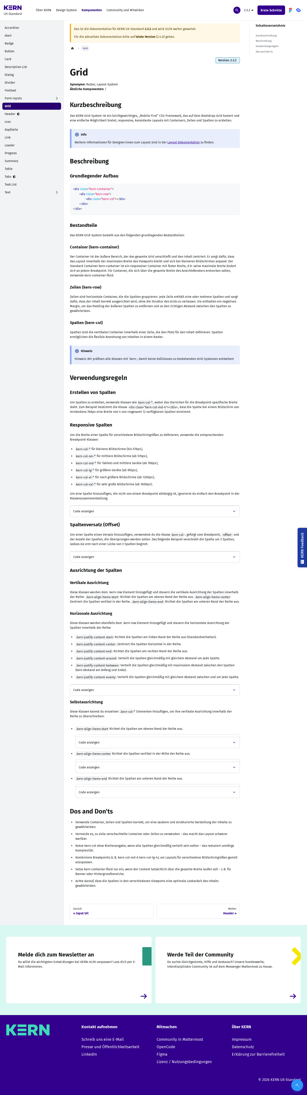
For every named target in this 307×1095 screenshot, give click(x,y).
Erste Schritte (271, 10)
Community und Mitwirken (125, 10)
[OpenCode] (298, 10)
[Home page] (72, 48)
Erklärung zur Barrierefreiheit (258, 1054)
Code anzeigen (83, 511)
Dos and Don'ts (264, 51)
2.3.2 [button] (247, 10)
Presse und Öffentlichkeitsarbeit (110, 1046)
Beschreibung (264, 40)
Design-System (66, 10)
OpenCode (166, 1046)
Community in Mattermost (180, 1039)
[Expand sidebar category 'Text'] (56, 192)
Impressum (242, 1039)
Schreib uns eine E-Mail (102, 1039)
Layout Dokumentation (183, 142)
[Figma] (290, 10)
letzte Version (145, 37)
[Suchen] (236, 10)
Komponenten (92, 10)
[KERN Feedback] (302, 547)
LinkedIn (89, 1054)
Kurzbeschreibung (266, 35)
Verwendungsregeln (267, 46)
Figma (162, 1054)
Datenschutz (243, 1046)
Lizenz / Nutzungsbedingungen (184, 1061)
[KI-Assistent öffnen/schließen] (297, 1085)
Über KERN (43, 10)
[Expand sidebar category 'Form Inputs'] (56, 98)
